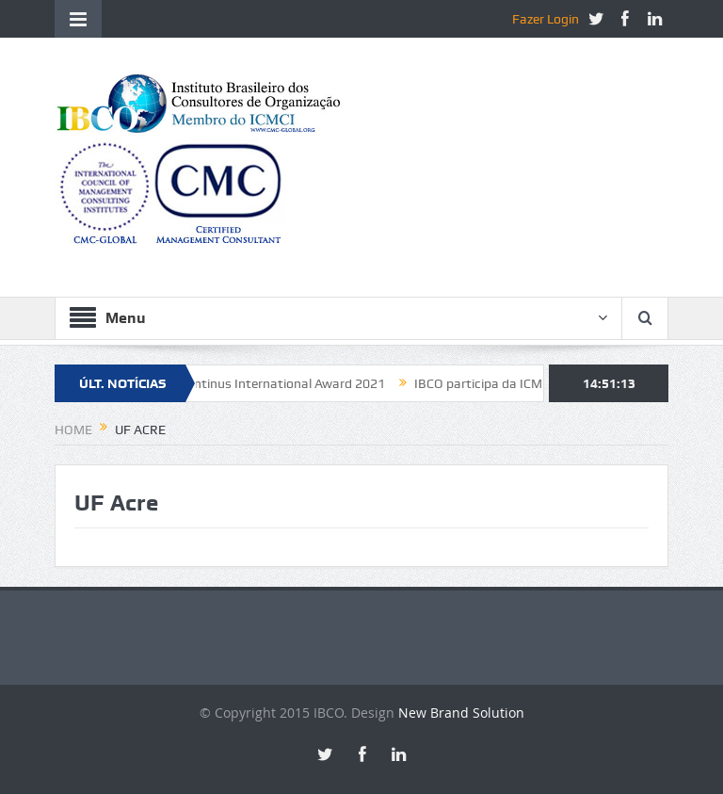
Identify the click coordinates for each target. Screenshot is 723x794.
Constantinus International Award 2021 (274, 383)
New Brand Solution (461, 712)
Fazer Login (545, 18)
